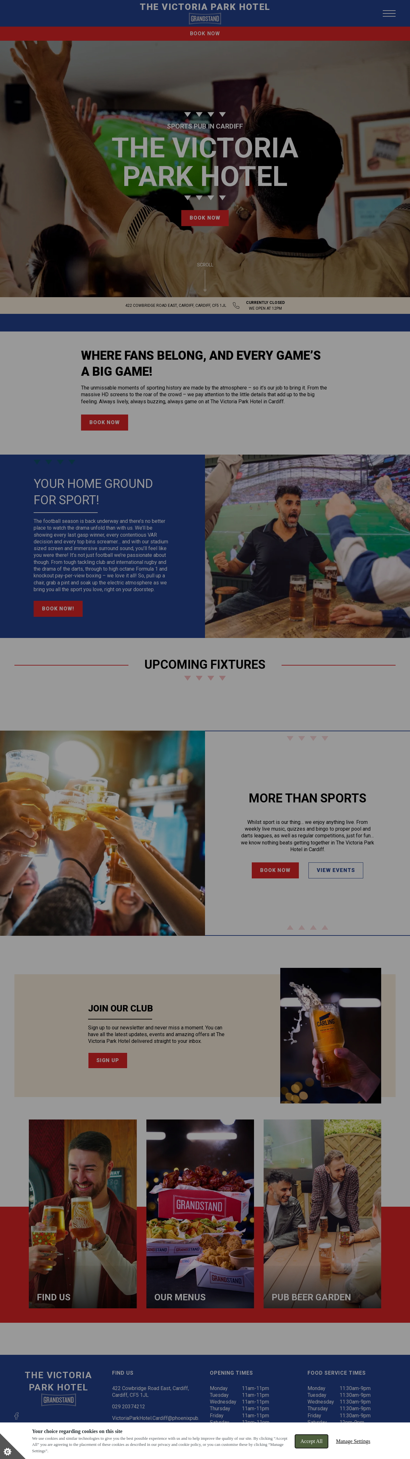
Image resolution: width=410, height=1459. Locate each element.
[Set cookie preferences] (13, 1446)
